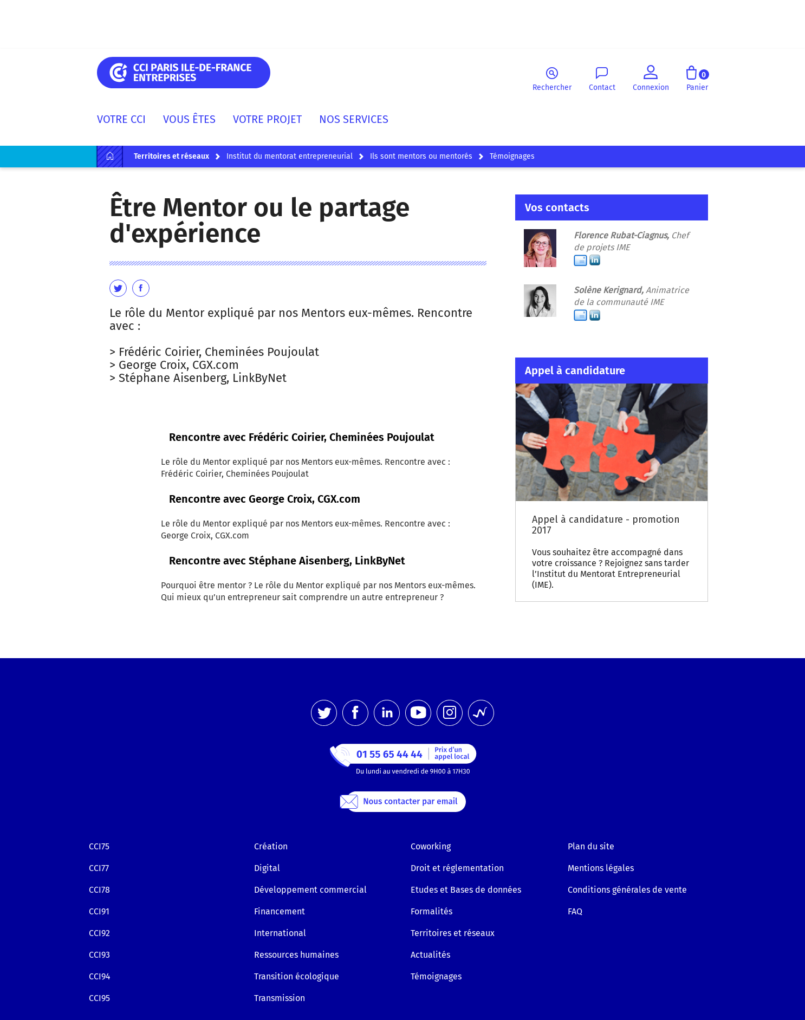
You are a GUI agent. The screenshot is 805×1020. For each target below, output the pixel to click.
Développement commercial (310, 890)
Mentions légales (601, 868)
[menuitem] (125, 121)
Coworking (431, 846)
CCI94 (100, 976)
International (280, 933)
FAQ (575, 911)
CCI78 (99, 890)
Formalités (431, 911)
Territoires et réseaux (453, 933)
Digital (267, 868)
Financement (279, 911)
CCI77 (99, 868)
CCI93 (99, 955)
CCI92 (99, 933)
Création (271, 846)
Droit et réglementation (457, 868)
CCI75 (99, 846)
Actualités (430, 955)
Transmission (279, 998)
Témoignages (436, 976)
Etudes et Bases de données (466, 890)
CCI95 (99, 998)
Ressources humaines (296, 955)
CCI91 (99, 911)
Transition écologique (296, 976)
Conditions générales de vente (627, 890)
